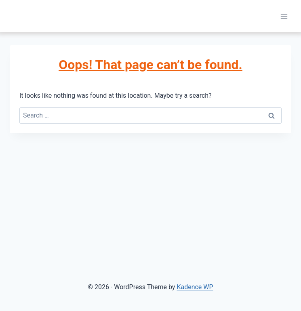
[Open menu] (283, 16)
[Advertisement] (150, 193)
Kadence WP (195, 287)
